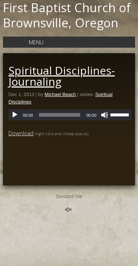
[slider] (60, 115)
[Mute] (104, 115)
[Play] (14, 115)
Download (20, 133)
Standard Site (69, 196)
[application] (69, 114)
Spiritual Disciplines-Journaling (61, 76)
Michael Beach (60, 94)
